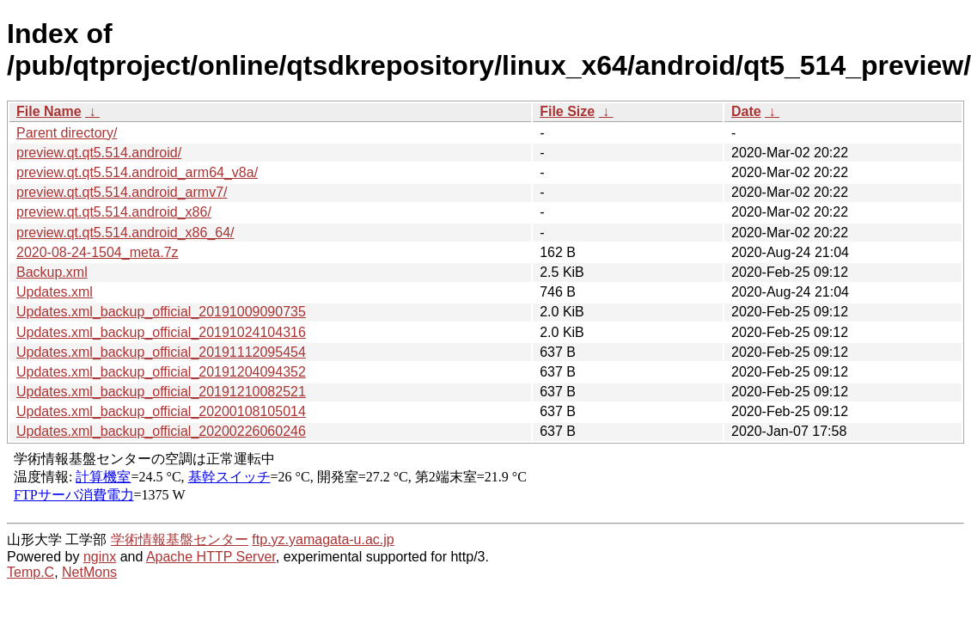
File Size (567, 111)
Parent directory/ (66, 133)
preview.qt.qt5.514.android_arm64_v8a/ (137, 172)
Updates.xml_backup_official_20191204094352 (161, 372)
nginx (99, 556)
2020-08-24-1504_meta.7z (97, 252)
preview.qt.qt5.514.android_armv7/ (121, 192)
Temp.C (30, 572)
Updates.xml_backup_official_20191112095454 (161, 352)
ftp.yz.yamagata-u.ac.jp (323, 539)
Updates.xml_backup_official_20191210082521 (161, 391)
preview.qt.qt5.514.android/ (98, 152)
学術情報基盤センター (179, 539)
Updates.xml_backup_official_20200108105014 (161, 411)
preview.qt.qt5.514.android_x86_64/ (125, 232)
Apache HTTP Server (211, 556)
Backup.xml (52, 272)
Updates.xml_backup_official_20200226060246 (161, 431)
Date (746, 111)
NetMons (89, 572)
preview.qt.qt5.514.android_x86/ (113, 212)
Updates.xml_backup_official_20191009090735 (161, 311)
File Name (49, 111)
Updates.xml (54, 292)
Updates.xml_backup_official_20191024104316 (161, 332)
